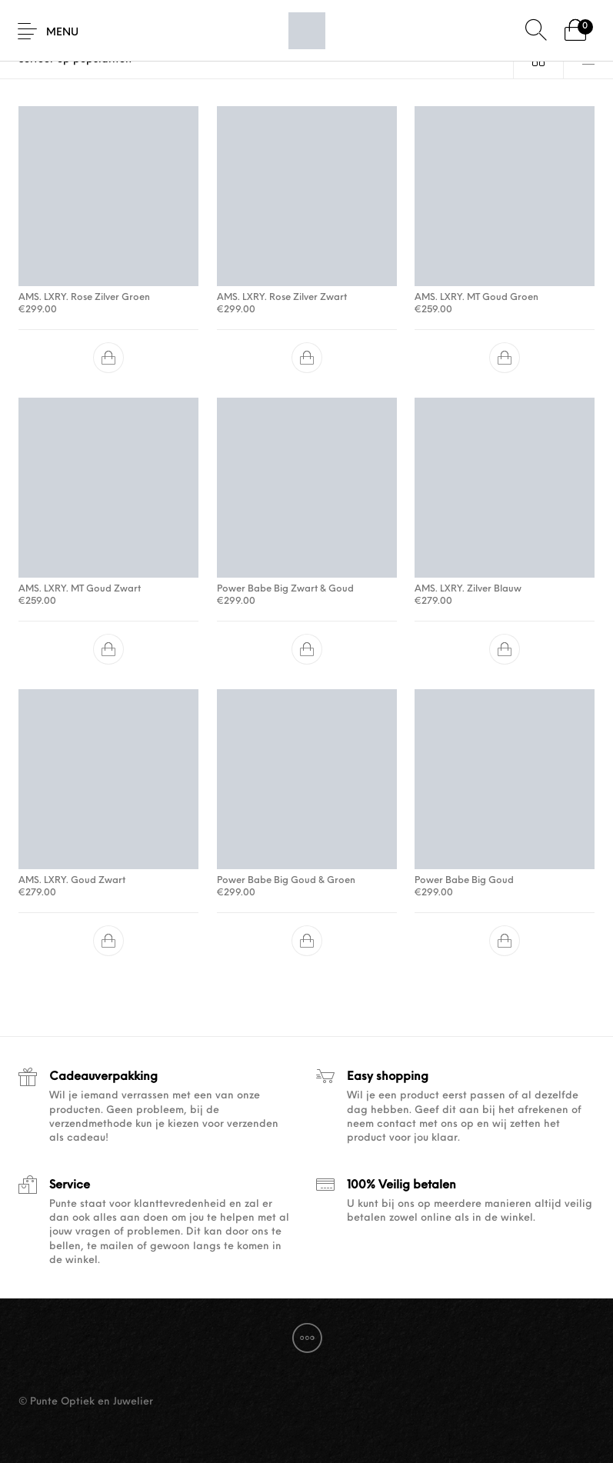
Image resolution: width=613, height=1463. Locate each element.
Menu (62, 33)
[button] (108, 357)
